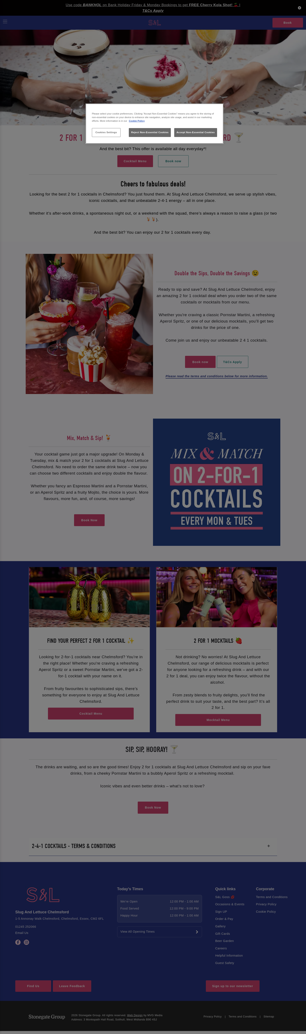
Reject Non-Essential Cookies (150, 132)
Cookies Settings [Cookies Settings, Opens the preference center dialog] (106, 132)
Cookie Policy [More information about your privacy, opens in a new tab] (137, 121)
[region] (154, 123)
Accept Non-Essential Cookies (196, 132)
